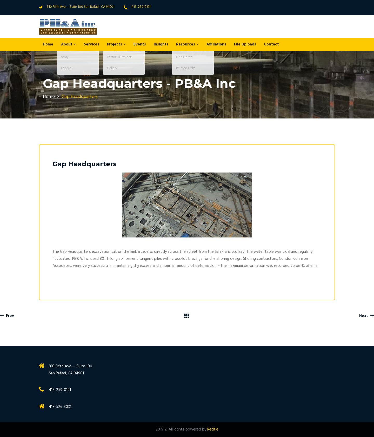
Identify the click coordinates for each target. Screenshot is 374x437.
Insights (161, 44)
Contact (271, 44)
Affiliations (216, 44)
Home (48, 44)
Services (91, 44)
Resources (187, 44)
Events (139, 44)
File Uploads (245, 44)
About (68, 44)
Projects (116, 44)
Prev (7, 316)
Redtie (212, 429)
